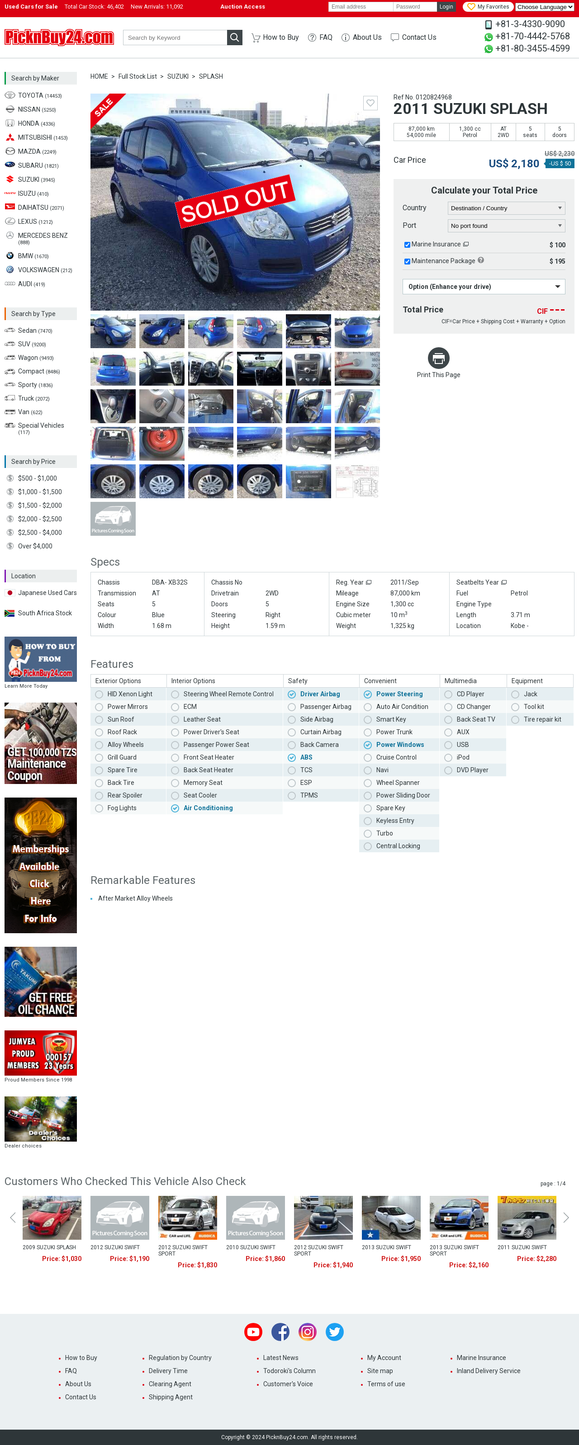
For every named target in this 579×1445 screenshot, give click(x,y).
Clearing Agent (170, 1384)
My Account (384, 1357)
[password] (415, 7)
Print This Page (438, 374)
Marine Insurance (436, 244)
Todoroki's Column (289, 1370)
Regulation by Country (180, 1357)
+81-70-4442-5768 (532, 36)
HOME (99, 76)
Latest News (281, 1357)
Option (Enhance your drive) (449, 286)
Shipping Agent (171, 1397)
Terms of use (386, 1384)
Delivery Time (168, 1370)
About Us (367, 37)
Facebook (280, 1332)
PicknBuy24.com (59, 37)
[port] (506, 226)
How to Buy (281, 37)
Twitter (335, 1332)
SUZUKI (178, 76)
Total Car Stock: (94, 6)
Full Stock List (138, 76)
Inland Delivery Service (489, 1370)
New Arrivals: (157, 6)
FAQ (325, 37)
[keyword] (175, 37)
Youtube (253, 1332)
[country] (506, 208)
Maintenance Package (443, 260)
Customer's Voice (288, 1384)
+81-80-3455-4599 (532, 48)
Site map (380, 1370)
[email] (361, 7)
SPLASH (211, 76)
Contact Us (419, 37)
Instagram (308, 1332)
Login (446, 7)
